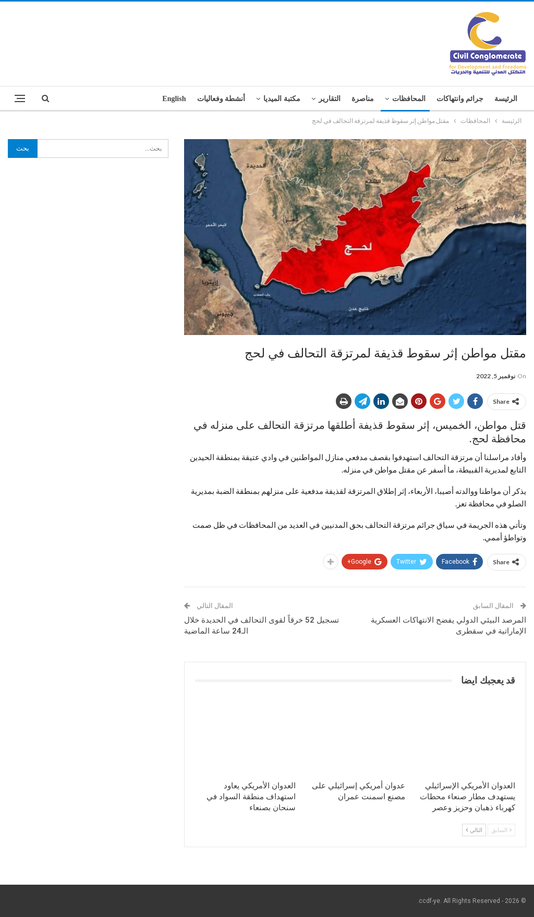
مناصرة (362, 99)
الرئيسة (505, 99)
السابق (501, 829)
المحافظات (409, 99)
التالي (474, 829)
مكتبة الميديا (281, 99)
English (174, 99)
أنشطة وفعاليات (221, 99)
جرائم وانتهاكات (460, 99)
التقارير (330, 99)
